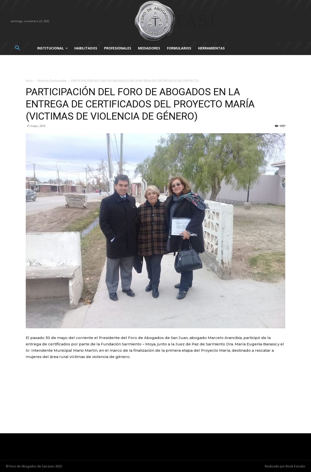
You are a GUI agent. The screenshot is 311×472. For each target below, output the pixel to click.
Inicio (29, 81)
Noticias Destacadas (52, 81)
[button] (17, 48)
